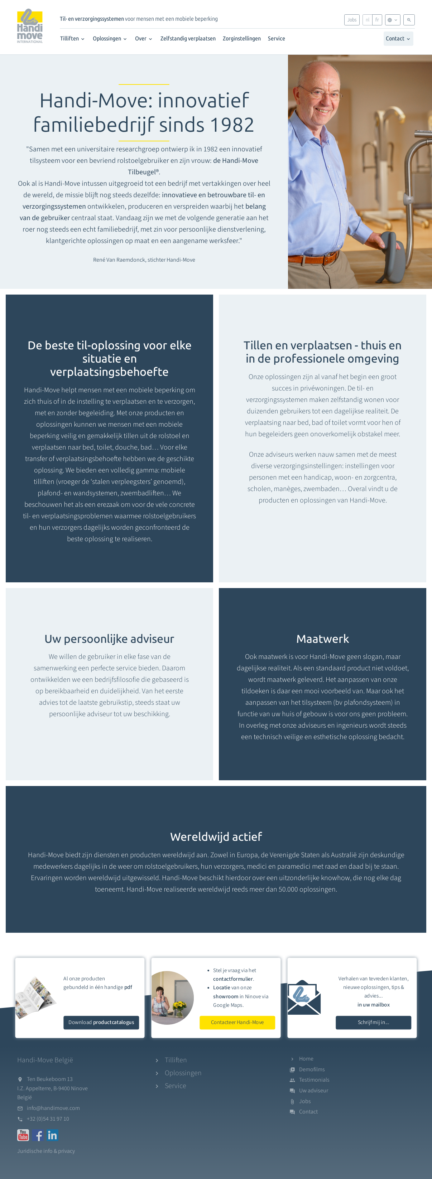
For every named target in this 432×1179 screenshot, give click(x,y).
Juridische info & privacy (46, 1151)
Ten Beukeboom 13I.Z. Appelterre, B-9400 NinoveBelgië (52, 1088)
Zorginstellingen (242, 38)
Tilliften (73, 38)
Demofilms (312, 1069)
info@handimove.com (53, 1108)
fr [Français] (377, 20)
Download (101, 1022)
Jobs (351, 20)
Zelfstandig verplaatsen (188, 38)
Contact (398, 38)
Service (276, 38)
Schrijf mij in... (373, 1022)
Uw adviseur (313, 1091)
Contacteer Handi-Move (237, 1022)
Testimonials (314, 1080)
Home (306, 1059)
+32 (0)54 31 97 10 (48, 1119)
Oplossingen (110, 38)
